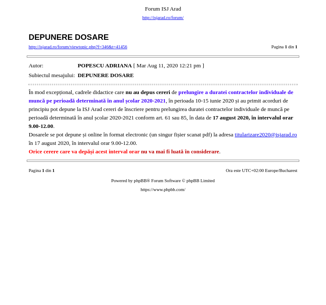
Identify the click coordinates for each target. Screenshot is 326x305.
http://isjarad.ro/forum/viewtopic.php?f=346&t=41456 (77, 46)
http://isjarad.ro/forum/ (162, 17)
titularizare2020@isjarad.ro (266, 134)
